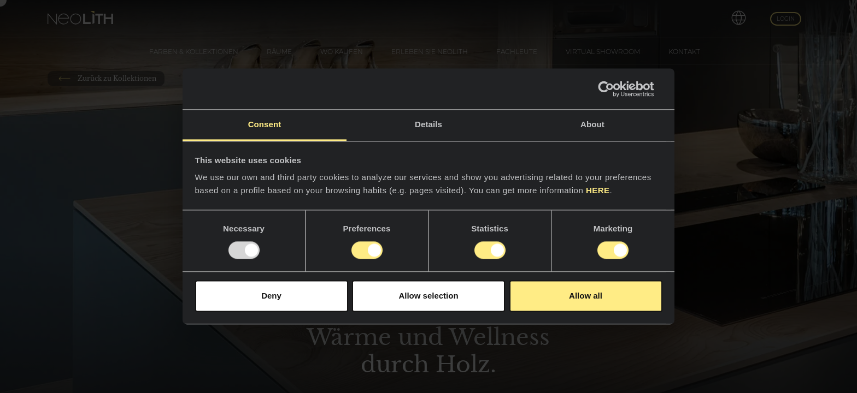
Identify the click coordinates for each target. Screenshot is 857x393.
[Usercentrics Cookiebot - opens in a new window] (614, 89)
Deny (271, 295)
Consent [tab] (264, 124)
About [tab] (592, 124)
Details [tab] (428, 124)
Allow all (585, 295)
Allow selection (428, 295)
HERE (598, 190)
